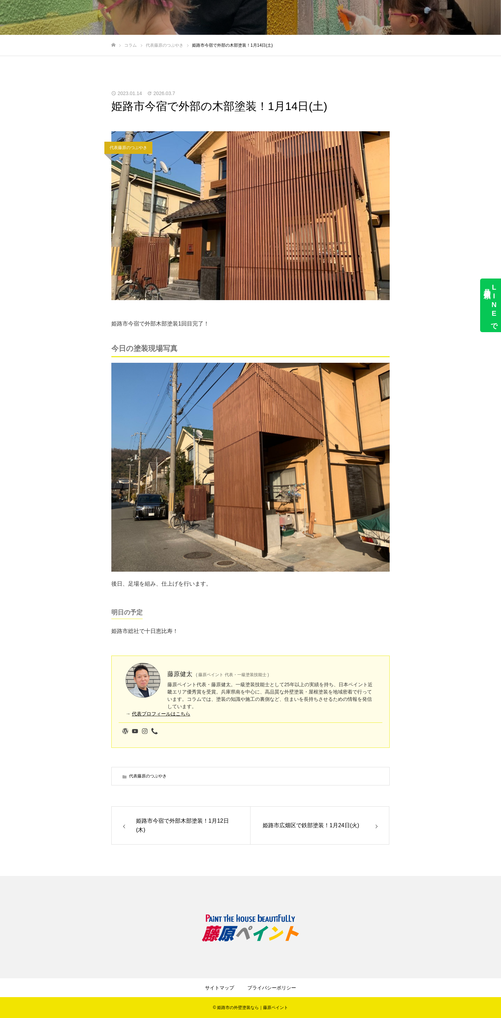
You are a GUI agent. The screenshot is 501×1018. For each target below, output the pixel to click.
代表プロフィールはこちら (161, 713)
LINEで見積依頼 (490, 305)
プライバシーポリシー (271, 987)
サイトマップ (219, 987)
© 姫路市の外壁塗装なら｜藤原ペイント (250, 1007)
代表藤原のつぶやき (128, 147)
